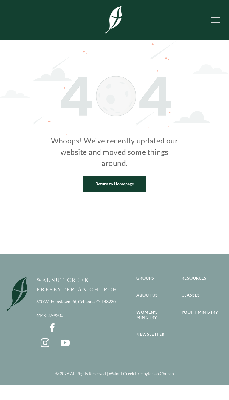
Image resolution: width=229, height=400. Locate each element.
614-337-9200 (49, 315)
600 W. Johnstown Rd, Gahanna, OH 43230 (76, 301)
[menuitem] (156, 283)
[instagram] (45, 343)
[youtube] (65, 343)
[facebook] (52, 328)
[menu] (216, 20)
